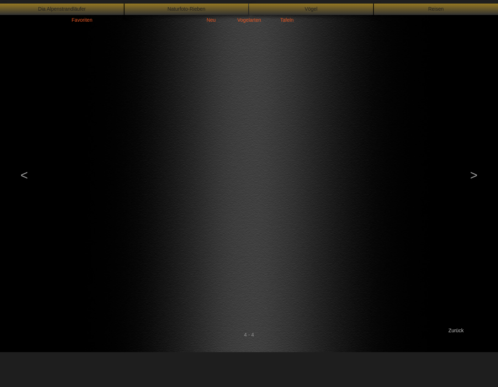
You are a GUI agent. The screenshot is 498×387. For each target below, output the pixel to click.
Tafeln (286, 20)
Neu (211, 20)
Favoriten (81, 20)
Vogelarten (249, 20)
